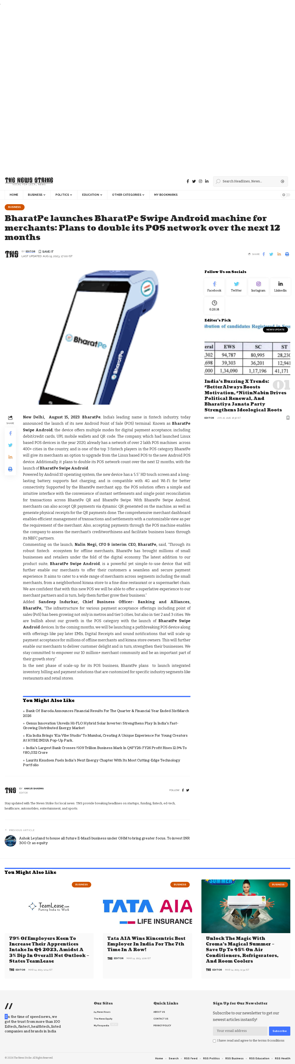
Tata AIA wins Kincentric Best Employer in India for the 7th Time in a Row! (146, 944)
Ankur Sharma (34, 789)
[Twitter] (194, 181)
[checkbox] (214, 1041)
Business (15, 207)
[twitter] (187, 791)
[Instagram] (259, 288)
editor (30, 252)
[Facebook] (188, 181)
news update (275, 333)
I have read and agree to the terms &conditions (250, 1040)
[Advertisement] (140, 89)
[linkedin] (207, 181)
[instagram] (200, 181)
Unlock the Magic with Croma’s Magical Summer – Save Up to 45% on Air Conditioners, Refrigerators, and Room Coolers (242, 950)
